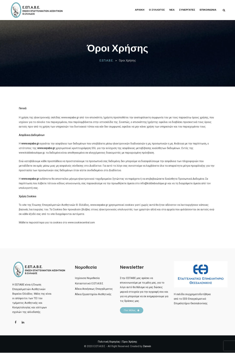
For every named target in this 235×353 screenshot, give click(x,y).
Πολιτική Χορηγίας (109, 342)
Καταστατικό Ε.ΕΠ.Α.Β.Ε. (89, 283)
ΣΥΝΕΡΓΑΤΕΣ (187, 9)
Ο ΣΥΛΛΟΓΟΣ (157, 9)
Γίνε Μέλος (131, 310)
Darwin (147, 346)
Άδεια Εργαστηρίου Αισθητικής (93, 294)
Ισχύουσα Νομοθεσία (87, 278)
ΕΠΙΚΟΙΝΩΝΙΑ (208, 9)
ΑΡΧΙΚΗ (139, 9)
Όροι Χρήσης (129, 342)
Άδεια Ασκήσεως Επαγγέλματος (94, 288)
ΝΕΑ (172, 9)
